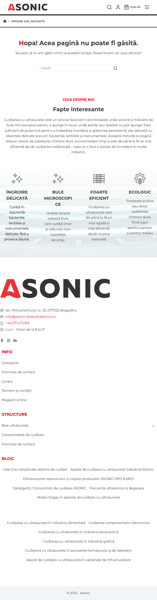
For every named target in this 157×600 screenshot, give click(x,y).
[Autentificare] (118, 7)
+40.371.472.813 (17, 323)
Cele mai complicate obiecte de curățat (35, 469)
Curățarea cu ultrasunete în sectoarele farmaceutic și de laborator (78, 551)
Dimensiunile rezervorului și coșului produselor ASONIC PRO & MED (78, 479)
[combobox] (74, 68)
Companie (10, 363)
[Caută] (109, 7)
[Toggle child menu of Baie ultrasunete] (153, 425)
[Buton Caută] (115, 68)
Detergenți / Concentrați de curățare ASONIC (49, 488)
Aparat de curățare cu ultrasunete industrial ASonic (112, 469)
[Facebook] (1, 340)
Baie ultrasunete (15, 425)
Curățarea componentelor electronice (119, 523)
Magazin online (14, 400)
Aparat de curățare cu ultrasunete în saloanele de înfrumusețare (78, 560)
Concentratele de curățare (23, 435)
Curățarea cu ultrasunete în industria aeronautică (78, 532)
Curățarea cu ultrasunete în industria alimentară (46, 523)
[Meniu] (147, 7)
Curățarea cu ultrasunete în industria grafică (78, 541)
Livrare (7, 381)
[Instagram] (8, 340)
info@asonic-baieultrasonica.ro (30, 317)
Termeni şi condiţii (16, 391)
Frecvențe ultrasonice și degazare (117, 488)
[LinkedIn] (15, 340)
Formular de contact (18, 372)
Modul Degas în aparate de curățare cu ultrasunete (78, 497)
